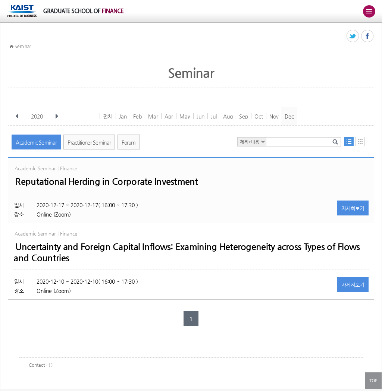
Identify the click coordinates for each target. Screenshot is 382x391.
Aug (228, 116)
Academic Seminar (36, 142)
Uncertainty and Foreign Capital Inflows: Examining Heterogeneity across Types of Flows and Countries (186, 252)
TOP (373, 380)
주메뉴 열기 (368, 11)
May (184, 116)
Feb (137, 116)
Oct (258, 116)
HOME (11, 46)
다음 (56, 116)
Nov (274, 116)
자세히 (352, 208)
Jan (123, 116)
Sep (243, 116)
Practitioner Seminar (89, 142)
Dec (289, 116)
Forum (129, 142)
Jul (214, 116)
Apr (169, 116)
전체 (108, 116)
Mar (153, 116)
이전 (17, 116)
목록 (349, 141)
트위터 (353, 36)
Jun (200, 116)
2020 (37, 116)
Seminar (23, 46)
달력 (360, 141)
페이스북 (367, 36)
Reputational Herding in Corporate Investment (106, 181)
